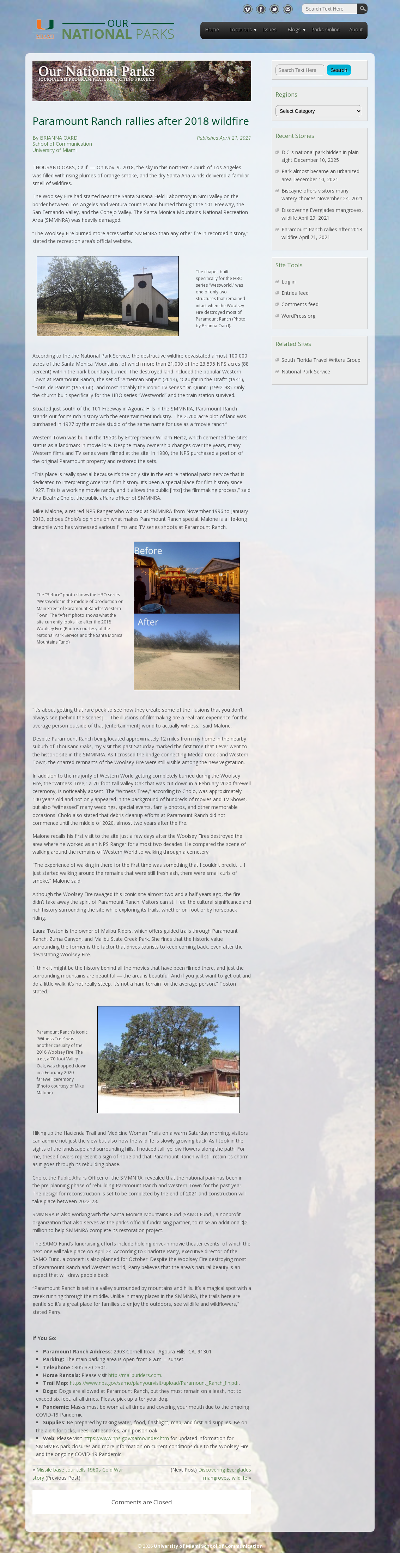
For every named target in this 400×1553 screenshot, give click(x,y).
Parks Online (325, 29)
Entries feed (295, 293)
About (356, 29)
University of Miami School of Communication (208, 1546)
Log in (288, 281)
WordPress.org (298, 315)
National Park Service (305, 371)
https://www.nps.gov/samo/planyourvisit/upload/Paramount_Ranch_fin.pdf (154, 1383)
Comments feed (300, 304)
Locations (240, 29)
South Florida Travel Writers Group (320, 360)
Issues (269, 29)
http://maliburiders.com (134, 1375)
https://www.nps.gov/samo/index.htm (126, 1438)
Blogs (294, 29)
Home (212, 29)
